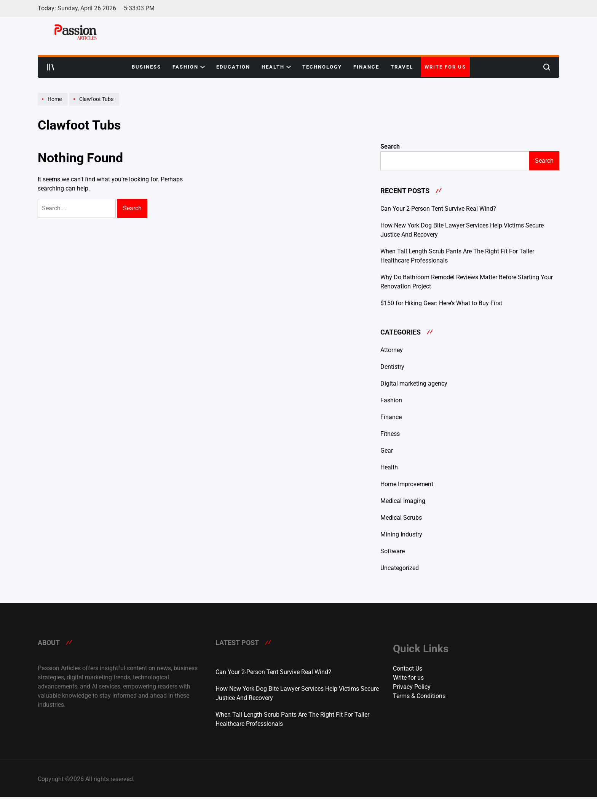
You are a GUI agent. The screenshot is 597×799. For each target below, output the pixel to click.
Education (233, 67)
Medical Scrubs (401, 517)
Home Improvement (406, 484)
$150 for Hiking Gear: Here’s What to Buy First (441, 303)
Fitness (390, 433)
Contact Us (407, 668)
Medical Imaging (402, 500)
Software (392, 551)
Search (390, 146)
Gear (386, 450)
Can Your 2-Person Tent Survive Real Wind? (438, 208)
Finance (366, 67)
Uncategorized (399, 568)
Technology (322, 67)
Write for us (445, 67)
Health (276, 67)
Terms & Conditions (419, 696)
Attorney (391, 350)
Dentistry (392, 366)
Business (146, 67)
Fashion (188, 67)
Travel (402, 67)
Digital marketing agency (413, 383)
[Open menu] (51, 67)
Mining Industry (401, 534)
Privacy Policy (412, 686)
